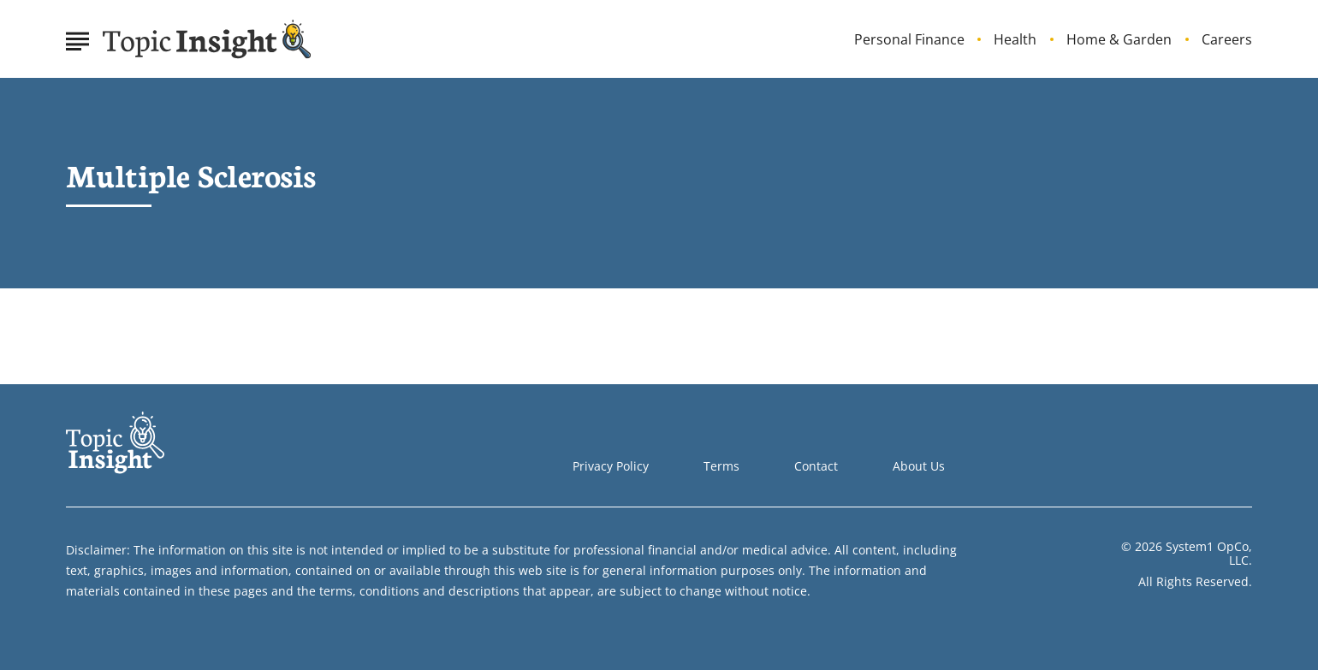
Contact (816, 466)
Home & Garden (1119, 40)
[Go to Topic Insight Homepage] (207, 39)
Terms (721, 466)
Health (1015, 40)
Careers (1227, 40)
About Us (919, 466)
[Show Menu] (77, 37)
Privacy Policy (611, 466)
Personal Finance (909, 40)
